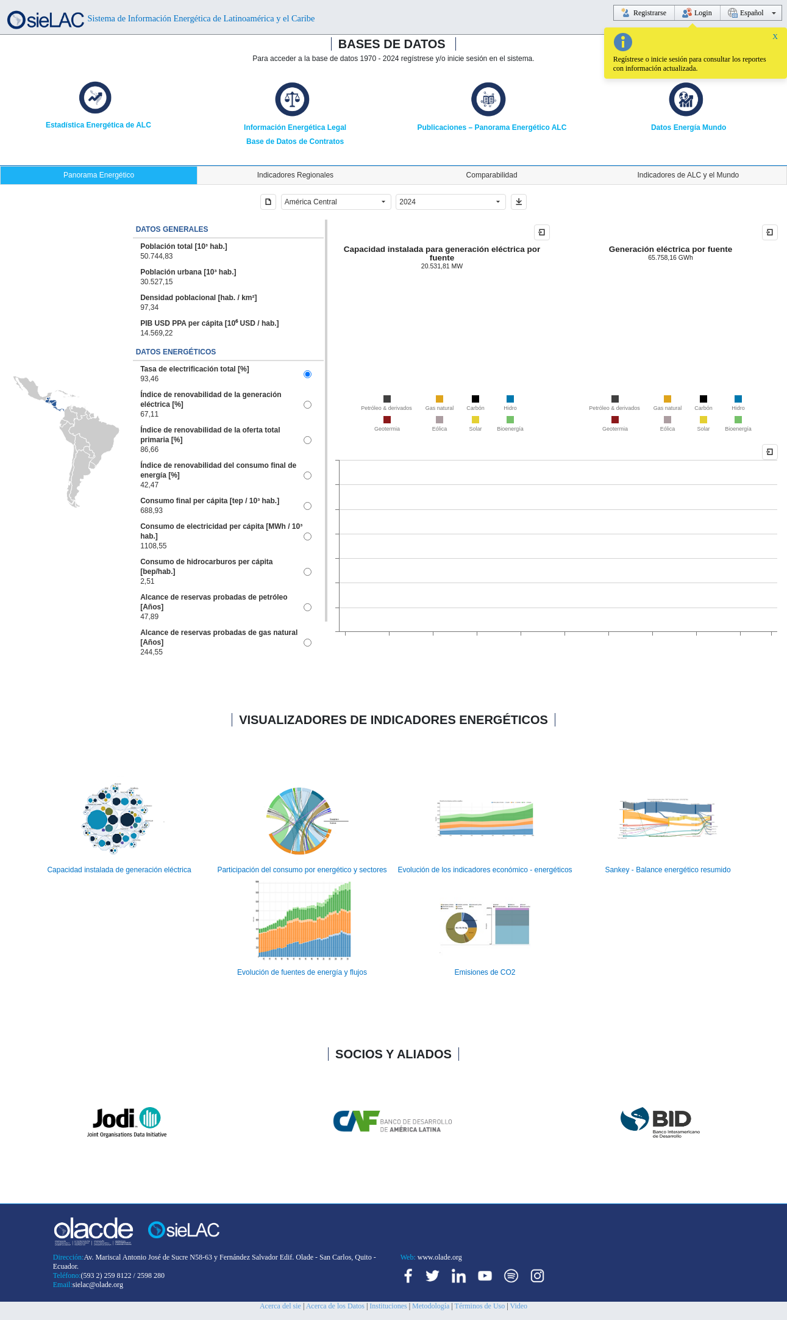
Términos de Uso (480, 1306)
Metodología (430, 1306)
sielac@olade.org (98, 1284)
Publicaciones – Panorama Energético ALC (491, 127)
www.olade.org (439, 1257)
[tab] (99, 175)
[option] (228, 251)
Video (518, 1306)
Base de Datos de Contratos (295, 141)
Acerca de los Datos (335, 1306)
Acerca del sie (280, 1306)
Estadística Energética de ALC (98, 125)
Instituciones (388, 1306)
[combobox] (329, 202)
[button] (268, 202)
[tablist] (393, 175)
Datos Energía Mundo (688, 127)
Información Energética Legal (295, 127)
